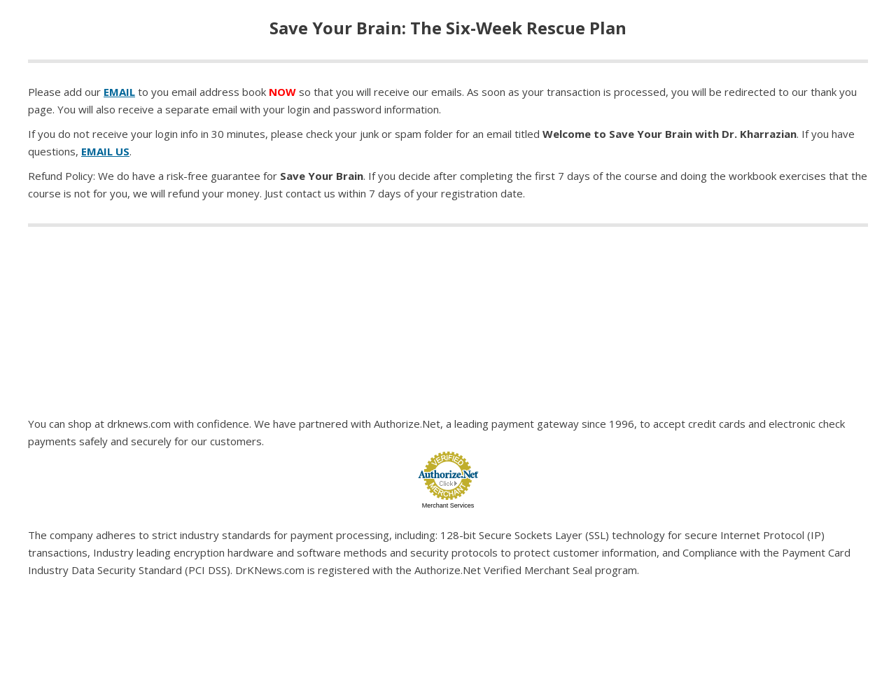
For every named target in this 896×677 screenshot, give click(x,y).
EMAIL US (105, 151)
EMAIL (119, 92)
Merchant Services (448, 505)
